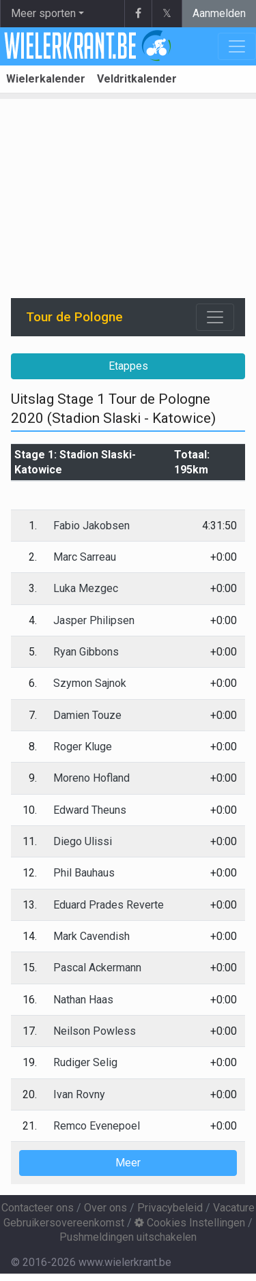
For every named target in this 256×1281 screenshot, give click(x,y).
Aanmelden (219, 13)
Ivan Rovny (79, 1094)
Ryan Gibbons (86, 651)
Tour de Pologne (74, 317)
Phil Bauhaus (84, 872)
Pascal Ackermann (97, 967)
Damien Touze (87, 715)
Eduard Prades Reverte (108, 904)
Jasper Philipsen (93, 620)
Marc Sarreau (84, 556)
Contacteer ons (37, 1207)
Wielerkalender (45, 78)
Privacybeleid (170, 1207)
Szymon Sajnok (89, 683)
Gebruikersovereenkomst (63, 1222)
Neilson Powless (94, 1031)
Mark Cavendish (91, 936)
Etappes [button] (128, 365)
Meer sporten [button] (43, 13)
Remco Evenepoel (96, 1125)
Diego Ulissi (82, 841)
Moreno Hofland (91, 777)
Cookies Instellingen (189, 1222)
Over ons (105, 1207)
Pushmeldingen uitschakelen (128, 1237)
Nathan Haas (83, 999)
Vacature (234, 1207)
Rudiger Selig (85, 1062)
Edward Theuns (89, 810)
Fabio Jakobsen (91, 525)
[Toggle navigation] (215, 317)
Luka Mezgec (85, 588)
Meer (128, 1162)
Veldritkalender (137, 78)
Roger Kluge (82, 746)
